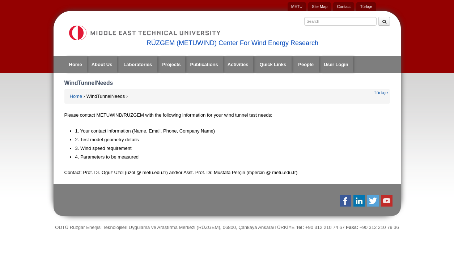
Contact (344, 6)
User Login (336, 64)
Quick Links (273, 64)
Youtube (387, 201)
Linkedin (359, 201)
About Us (102, 64)
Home (75, 64)
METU (296, 6)
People (306, 64)
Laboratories (137, 64)
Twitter (373, 201)
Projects (171, 64)
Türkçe (366, 6)
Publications (204, 64)
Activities (238, 64)
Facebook (346, 201)
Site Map (319, 6)
